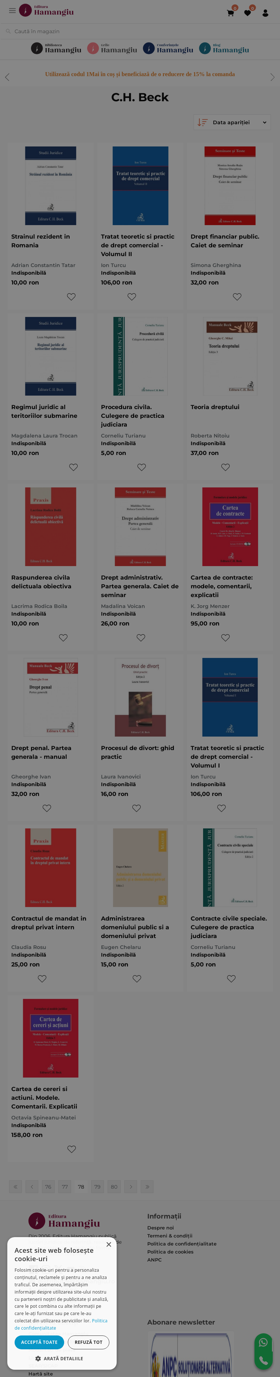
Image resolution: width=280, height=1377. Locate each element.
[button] (62, 1358)
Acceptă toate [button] (39, 1342)
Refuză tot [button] (88, 1342)
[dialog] (62, 1303)
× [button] (108, 1245)
